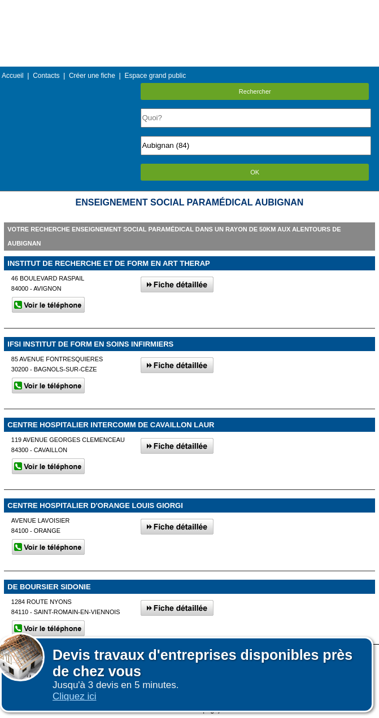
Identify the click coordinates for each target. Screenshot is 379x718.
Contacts (46, 76)
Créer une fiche (92, 76)
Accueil (13, 76)
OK (254, 172)
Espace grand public (155, 76)
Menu (189, 8)
